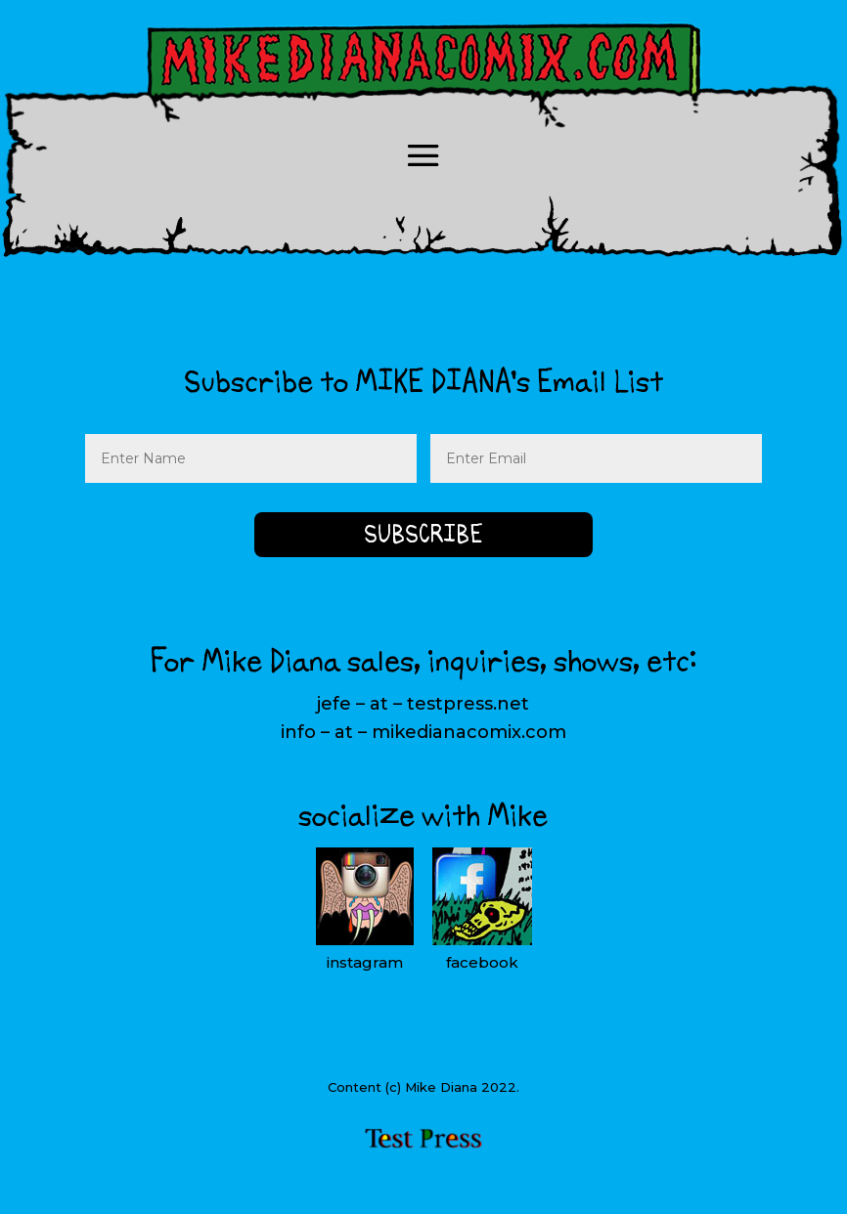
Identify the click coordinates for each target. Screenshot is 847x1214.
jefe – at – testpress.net (423, 704)
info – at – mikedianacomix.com (423, 732)
